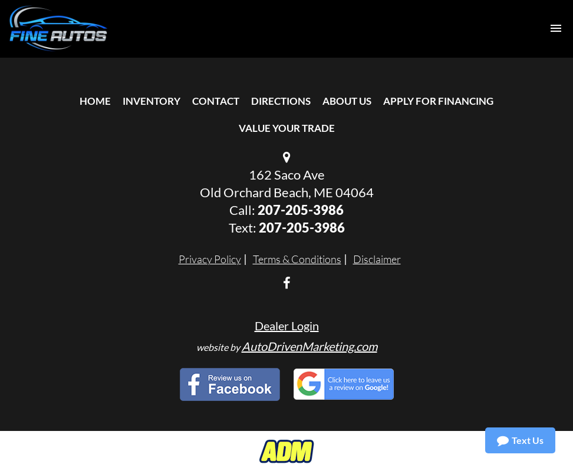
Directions (281, 101)
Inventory (151, 101)
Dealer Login (287, 326)
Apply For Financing (438, 101)
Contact (215, 101)
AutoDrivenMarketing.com (309, 346)
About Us (346, 101)
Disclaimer (377, 259)
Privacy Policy (210, 259)
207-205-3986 (301, 210)
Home (95, 101)
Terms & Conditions (297, 259)
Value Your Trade (287, 128)
